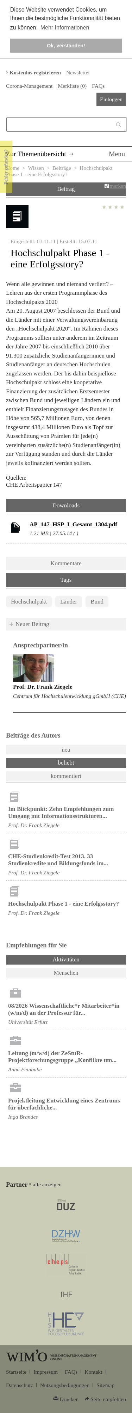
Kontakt (93, 1372)
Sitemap (105, 1385)
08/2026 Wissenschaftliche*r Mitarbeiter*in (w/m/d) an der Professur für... (63, 1009)
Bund (96, 601)
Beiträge (61, 168)
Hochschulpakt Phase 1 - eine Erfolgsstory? (63, 903)
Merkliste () (72, 86)
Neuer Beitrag (32, 624)
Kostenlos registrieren (35, 72)
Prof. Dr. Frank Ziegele (43, 687)
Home (12, 168)
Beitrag (66, 189)
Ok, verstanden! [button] (66, 45)
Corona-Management (29, 86)
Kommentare (66, 563)
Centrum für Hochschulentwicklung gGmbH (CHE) (69, 696)
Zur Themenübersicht (36, 154)
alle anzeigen (47, 1184)
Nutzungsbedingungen (64, 1385)
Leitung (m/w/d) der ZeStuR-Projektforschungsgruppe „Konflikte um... (62, 1057)
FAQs (98, 86)
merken (117, 186)
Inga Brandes (23, 1117)
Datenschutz (19, 1385)
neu (66, 749)
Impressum (45, 1372)
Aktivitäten (84, 959)
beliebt (66, 762)
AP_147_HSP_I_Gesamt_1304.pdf (73, 524)
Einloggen (111, 99)
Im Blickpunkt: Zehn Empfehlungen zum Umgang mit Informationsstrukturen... (61, 812)
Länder (68, 601)
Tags (66, 579)
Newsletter (78, 72)
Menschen (66, 972)
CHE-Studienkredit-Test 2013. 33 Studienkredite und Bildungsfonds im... (58, 860)
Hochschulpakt (29, 601)
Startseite (16, 1372)
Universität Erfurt (28, 1022)
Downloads (66, 505)
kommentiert (66, 776)
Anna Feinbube (25, 1069)
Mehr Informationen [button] (64, 28)
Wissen (36, 168)
